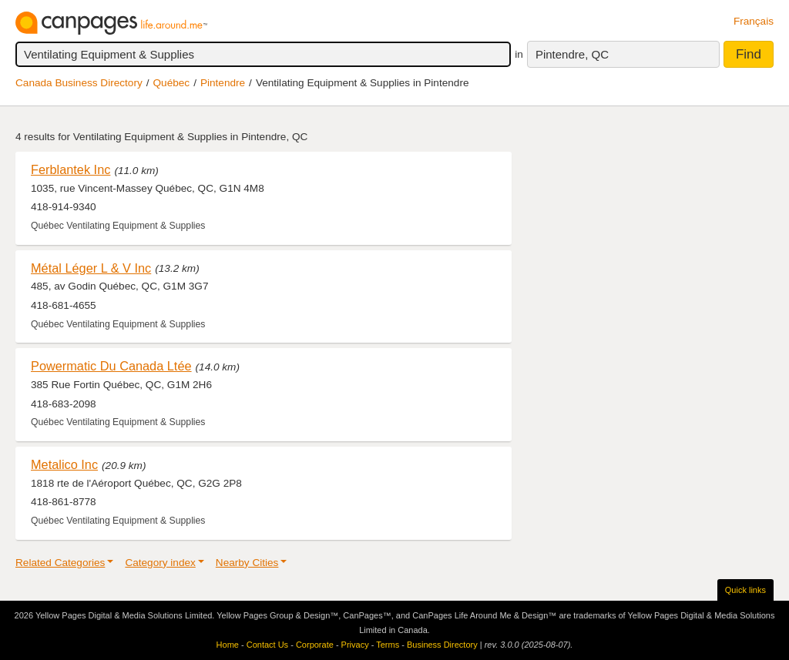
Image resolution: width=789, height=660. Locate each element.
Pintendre (222, 83)
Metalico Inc (64, 464)
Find (748, 54)
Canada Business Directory (79, 83)
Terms (387, 644)
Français (754, 21)
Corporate (315, 644)
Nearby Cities (247, 562)
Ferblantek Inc (70, 169)
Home (228, 644)
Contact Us (267, 644)
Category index (160, 562)
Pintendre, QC (572, 54)
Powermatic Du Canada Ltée (111, 366)
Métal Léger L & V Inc (91, 268)
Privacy (355, 644)
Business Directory (442, 644)
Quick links (745, 590)
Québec (171, 83)
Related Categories (60, 562)
